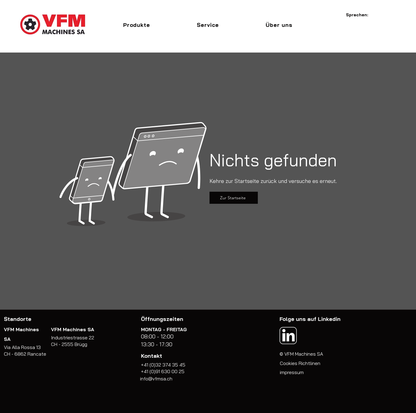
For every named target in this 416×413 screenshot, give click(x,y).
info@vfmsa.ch (156, 379)
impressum (292, 372)
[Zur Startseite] (234, 198)
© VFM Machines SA (301, 354)
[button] (136, 24)
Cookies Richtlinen (300, 363)
